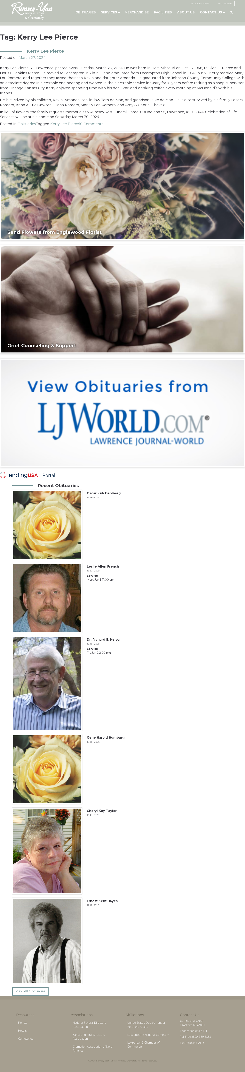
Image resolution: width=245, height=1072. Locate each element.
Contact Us (211, 12)
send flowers (225, 3)
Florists (23, 1022)
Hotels (22, 1030)
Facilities (163, 12)
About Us (186, 12)
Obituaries (85, 12)
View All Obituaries (30, 991)
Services (109, 12)
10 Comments (91, 124)
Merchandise (137, 12)
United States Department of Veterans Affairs (146, 1025)
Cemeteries (26, 1038)
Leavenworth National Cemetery (148, 1035)
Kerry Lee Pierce (45, 51)
